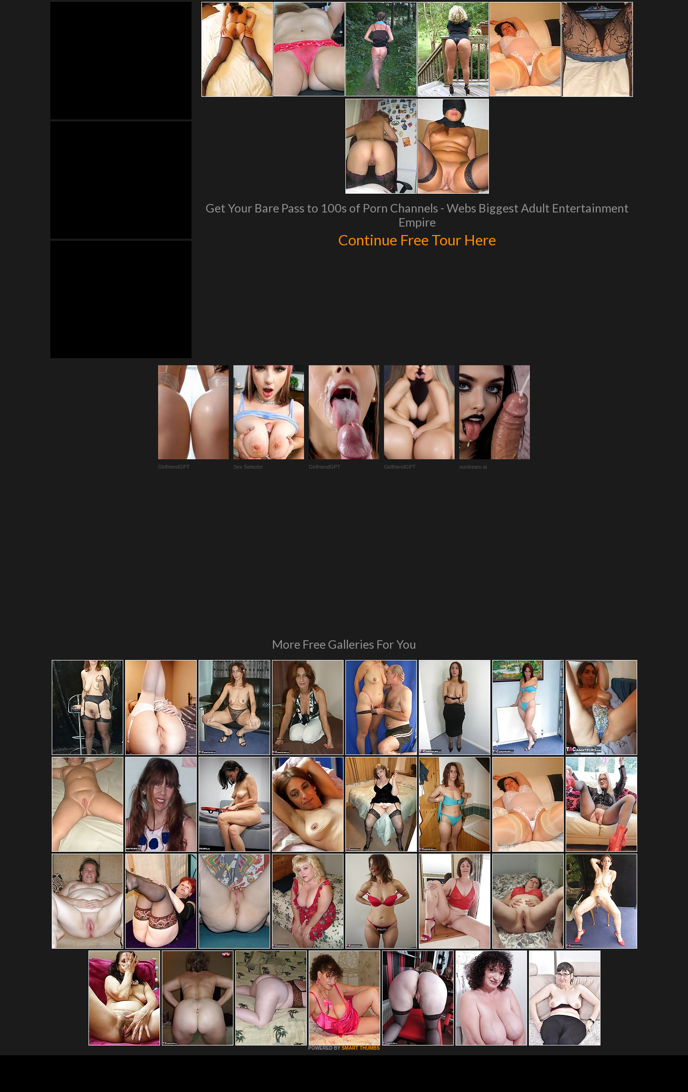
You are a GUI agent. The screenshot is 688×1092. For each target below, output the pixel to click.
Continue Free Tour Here (417, 239)
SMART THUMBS (361, 919)
